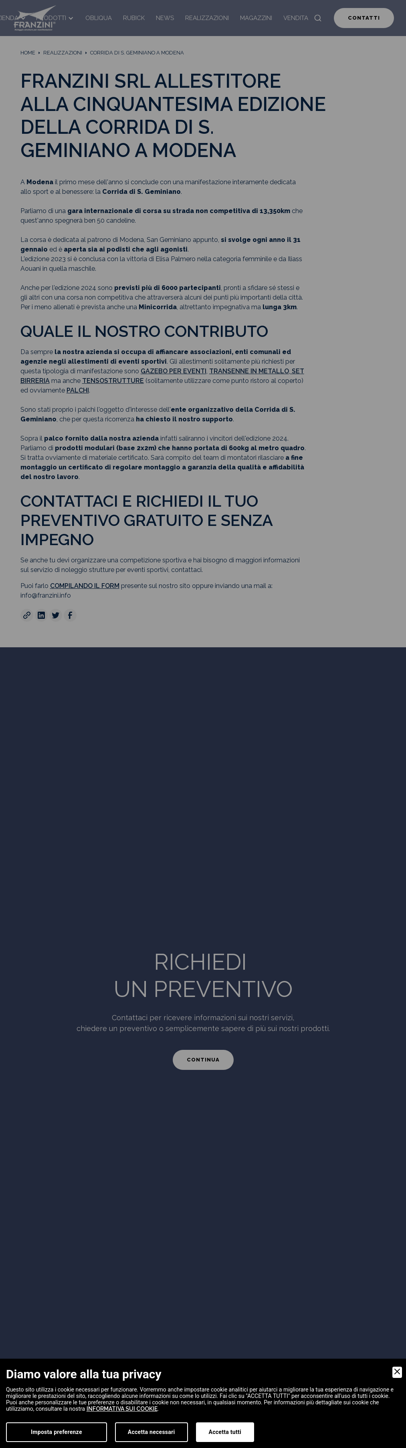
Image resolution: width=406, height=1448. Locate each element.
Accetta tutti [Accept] (225, 1432)
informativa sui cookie (122, 1409)
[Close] (397, 1372)
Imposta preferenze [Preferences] (56, 1432)
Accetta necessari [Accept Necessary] (151, 1432)
